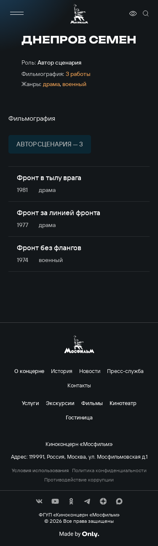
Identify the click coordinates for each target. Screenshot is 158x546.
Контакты (79, 385)
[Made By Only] (79, 534)
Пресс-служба (125, 371)
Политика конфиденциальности (109, 470)
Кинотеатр (123, 403)
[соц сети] (39, 501)
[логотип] (79, 13)
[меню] (16, 13)
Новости (89, 371)
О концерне (29, 371)
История (61, 371)
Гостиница (79, 417)
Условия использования (40, 470)
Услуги (30, 403)
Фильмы (92, 403)
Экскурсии (60, 403)
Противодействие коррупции (79, 480)
